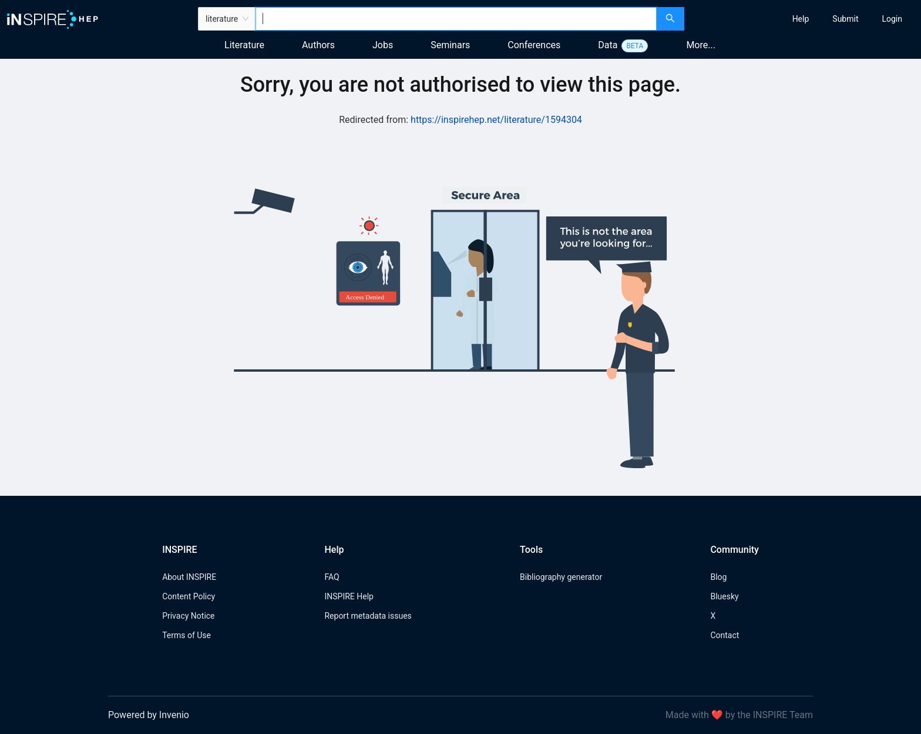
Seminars (450, 45)
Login (892, 19)
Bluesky (724, 596)
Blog (718, 577)
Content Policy (188, 596)
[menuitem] (800, 19)
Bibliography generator (561, 577)
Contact (724, 635)
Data (607, 45)
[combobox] (456, 19)
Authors (318, 45)
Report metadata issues (367, 615)
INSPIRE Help (348, 596)
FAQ (331, 577)
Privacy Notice (188, 615)
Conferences (533, 45)
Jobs (382, 45)
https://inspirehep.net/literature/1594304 (496, 119)
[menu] (804, 19)
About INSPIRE (189, 577)
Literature (244, 45)
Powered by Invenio (148, 714)
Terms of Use (186, 635)
